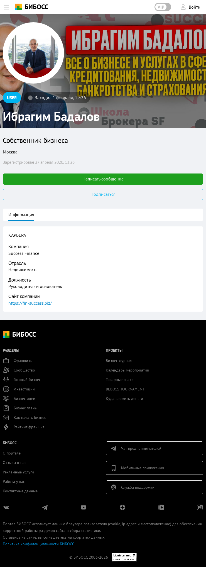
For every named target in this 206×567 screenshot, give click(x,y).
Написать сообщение (103, 179)
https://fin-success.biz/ (30, 303)
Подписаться (103, 194)
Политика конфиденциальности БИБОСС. (39, 543)
